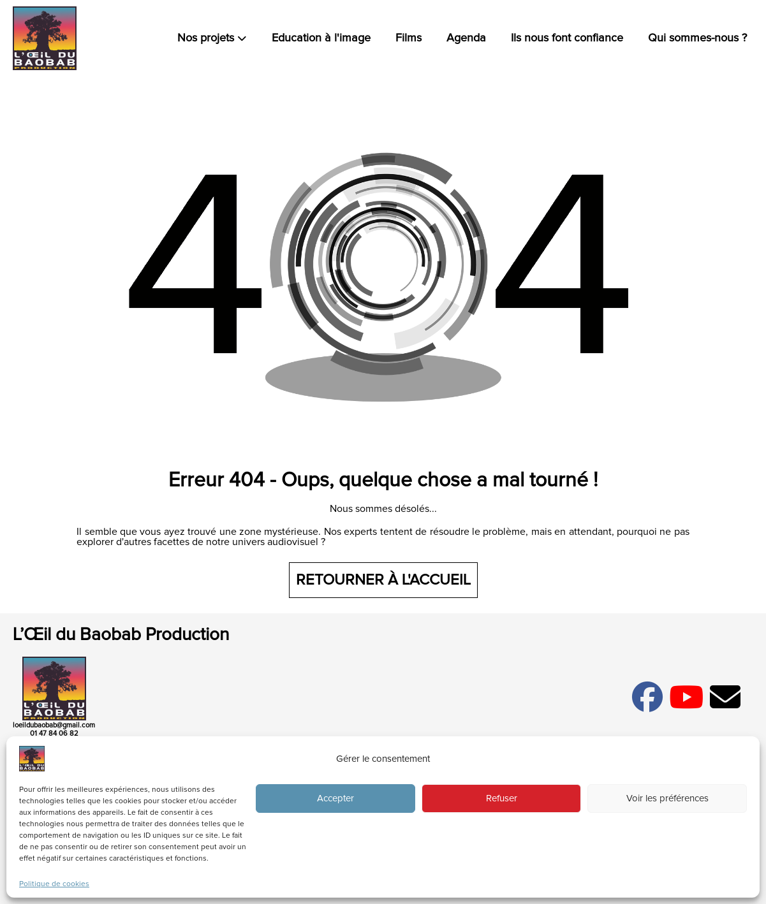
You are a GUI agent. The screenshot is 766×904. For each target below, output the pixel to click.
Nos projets (211, 38)
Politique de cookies (54, 884)
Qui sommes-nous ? (697, 38)
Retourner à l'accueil (383, 580)
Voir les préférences (667, 798)
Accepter (335, 798)
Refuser (501, 798)
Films (408, 38)
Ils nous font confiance (567, 38)
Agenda (466, 38)
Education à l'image (321, 38)
